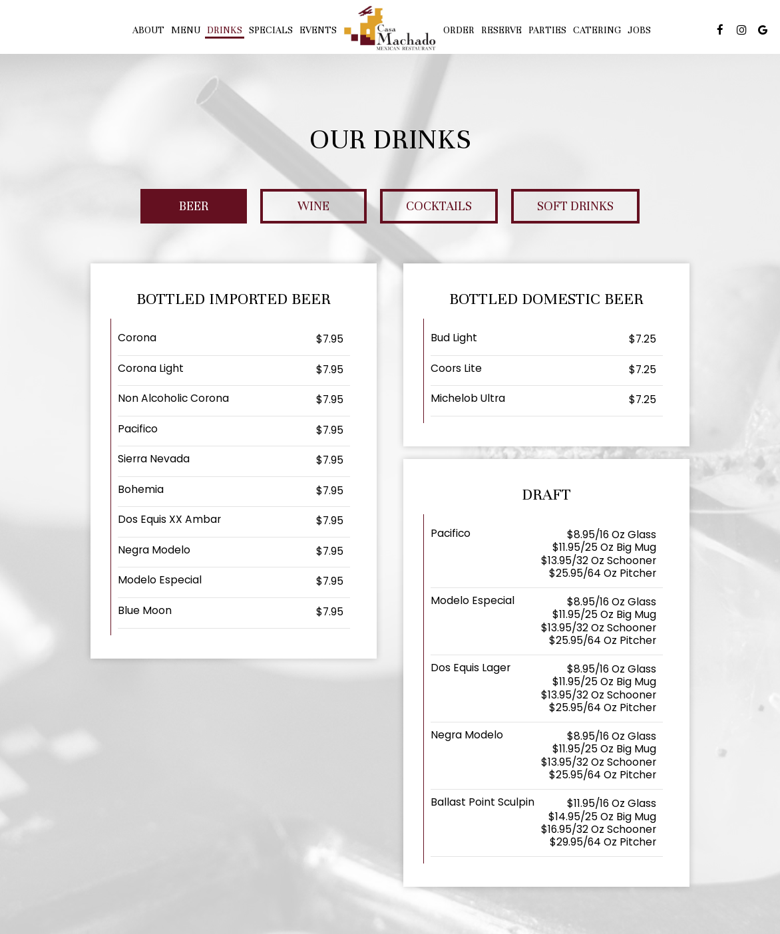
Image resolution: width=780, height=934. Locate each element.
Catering (597, 30)
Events (318, 30)
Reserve (501, 30)
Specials (271, 30)
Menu (185, 30)
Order (459, 30)
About (148, 30)
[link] (390, 28)
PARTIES (547, 30)
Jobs (639, 30)
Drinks (224, 30)
